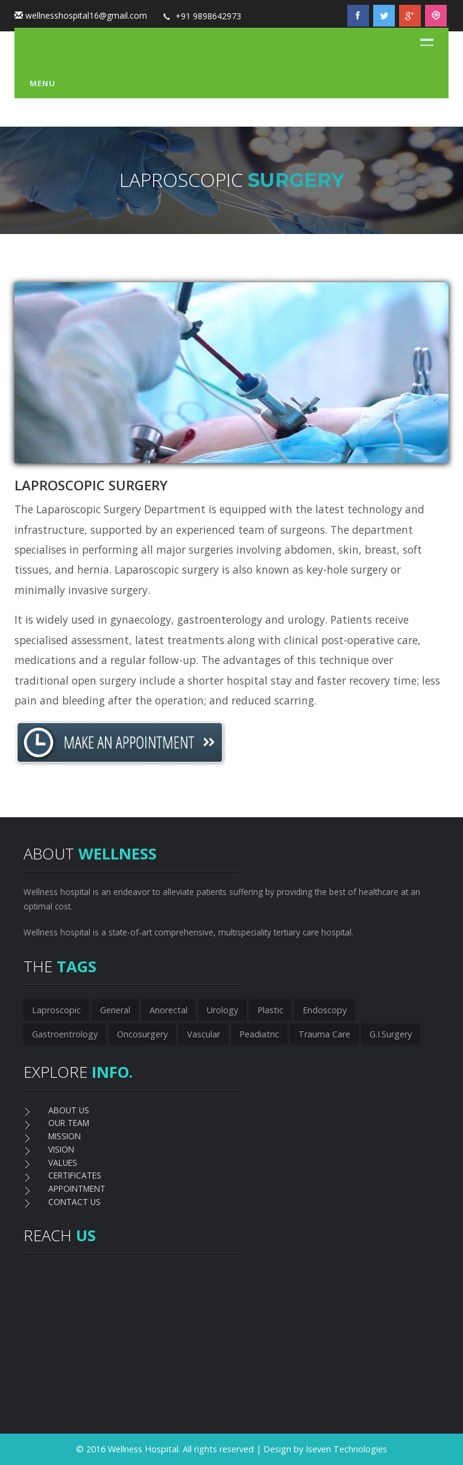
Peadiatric (259, 1034)
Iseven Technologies (346, 1449)
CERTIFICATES (74, 1175)
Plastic (270, 1010)
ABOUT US (68, 1110)
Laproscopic (56, 1010)
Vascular (203, 1034)
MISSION (64, 1136)
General (115, 1010)
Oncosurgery (142, 1034)
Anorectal (168, 1010)
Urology (222, 1010)
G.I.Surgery (391, 1034)
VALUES (62, 1162)
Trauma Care (324, 1034)
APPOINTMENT (77, 1188)
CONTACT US (74, 1201)
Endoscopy (325, 1010)
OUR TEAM (68, 1122)
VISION (61, 1149)
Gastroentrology (65, 1034)
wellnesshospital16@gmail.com (86, 15)
